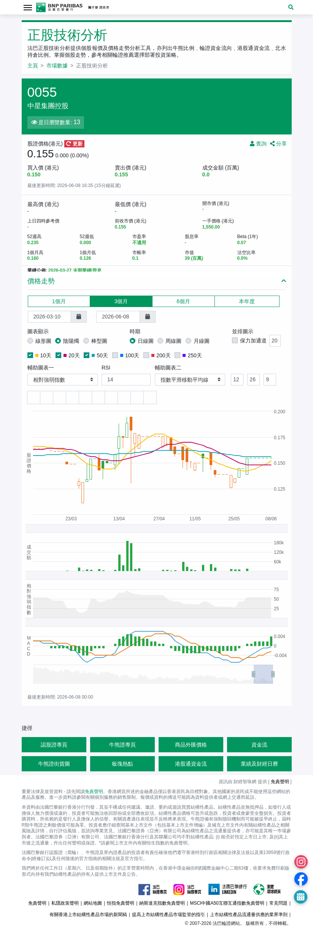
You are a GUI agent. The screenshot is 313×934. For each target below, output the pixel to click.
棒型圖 (99, 341)
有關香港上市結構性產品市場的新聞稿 (88, 914)
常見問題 (278, 903)
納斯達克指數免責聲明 (162, 903)
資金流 (259, 745)
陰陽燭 (71, 341)
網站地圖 (93, 903)
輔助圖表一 (40, 368)
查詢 (258, 144)
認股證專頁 (54, 745)
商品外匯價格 (191, 745)
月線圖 (202, 341)
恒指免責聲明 (120, 903)
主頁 (32, 65)
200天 (160, 355)
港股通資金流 (191, 764)
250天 (192, 355)
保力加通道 (253, 340)
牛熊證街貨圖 (54, 764)
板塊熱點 (122, 764)
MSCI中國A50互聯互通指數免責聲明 (227, 903)
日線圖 (146, 341)
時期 (135, 331)
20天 (72, 355)
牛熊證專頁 (122, 745)
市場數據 (57, 65)
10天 (43, 355)
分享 (278, 144)
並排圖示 (242, 331)
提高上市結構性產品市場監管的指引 (168, 914)
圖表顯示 (38, 331)
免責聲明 (280, 781)
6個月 (183, 301)
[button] (291, 7)
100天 (129, 355)
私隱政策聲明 (65, 903)
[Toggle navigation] (28, 7)
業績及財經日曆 (259, 764)
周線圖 (173, 341)
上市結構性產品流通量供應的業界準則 (249, 914)
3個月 (121, 301)
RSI (106, 368)
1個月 (59, 301)
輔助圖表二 (168, 368)
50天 (100, 355)
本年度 (247, 301)
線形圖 (43, 341)
